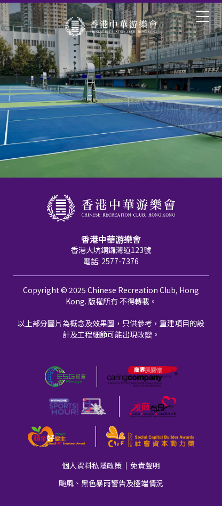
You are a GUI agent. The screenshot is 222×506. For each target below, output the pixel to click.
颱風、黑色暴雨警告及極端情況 (111, 483)
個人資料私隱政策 (92, 465)
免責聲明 (145, 465)
